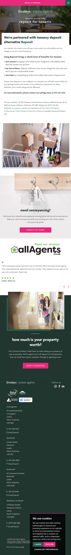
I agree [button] (37, 544)
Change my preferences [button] (46, 549)
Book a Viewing (33, 3)
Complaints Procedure (14, 543)
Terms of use (11, 541)
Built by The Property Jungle (15, 547)
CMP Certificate (27, 543)
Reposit (27, 42)
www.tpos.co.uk (18, 108)
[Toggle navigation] (68, 3)
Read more (23, 272)
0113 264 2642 (59, 93)
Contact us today (35, 230)
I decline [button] (49, 544)
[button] (64, 286)
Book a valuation (35, 366)
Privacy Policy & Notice (24, 541)
